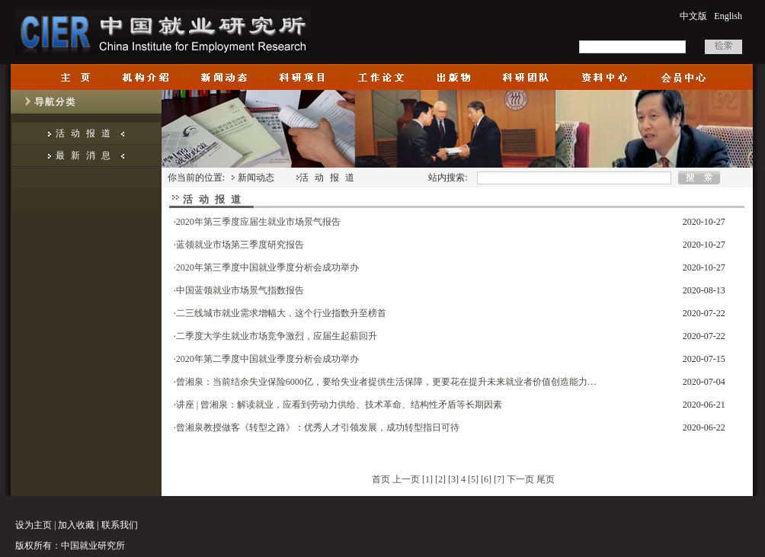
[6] (486, 479)
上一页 (406, 479)
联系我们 (119, 525)
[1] (427, 479)
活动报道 (86, 133)
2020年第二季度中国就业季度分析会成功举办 (267, 359)
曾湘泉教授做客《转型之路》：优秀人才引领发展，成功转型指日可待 (317, 427)
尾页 (545, 479)
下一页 (520, 479)
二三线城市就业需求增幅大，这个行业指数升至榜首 (281, 313)
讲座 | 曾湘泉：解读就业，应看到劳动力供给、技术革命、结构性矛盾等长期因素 (339, 404)
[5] (473, 479)
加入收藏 (76, 525)
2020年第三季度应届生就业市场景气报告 (258, 221)
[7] (499, 479)
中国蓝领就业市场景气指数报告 (240, 290)
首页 (381, 479)
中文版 (693, 16)
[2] (440, 479)
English (728, 16)
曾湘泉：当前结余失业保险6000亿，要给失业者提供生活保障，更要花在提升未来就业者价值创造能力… (386, 381)
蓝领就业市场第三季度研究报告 (240, 244)
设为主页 (33, 525)
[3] (453, 479)
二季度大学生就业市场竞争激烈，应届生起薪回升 (276, 336)
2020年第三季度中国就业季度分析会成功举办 (267, 267)
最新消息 (86, 155)
